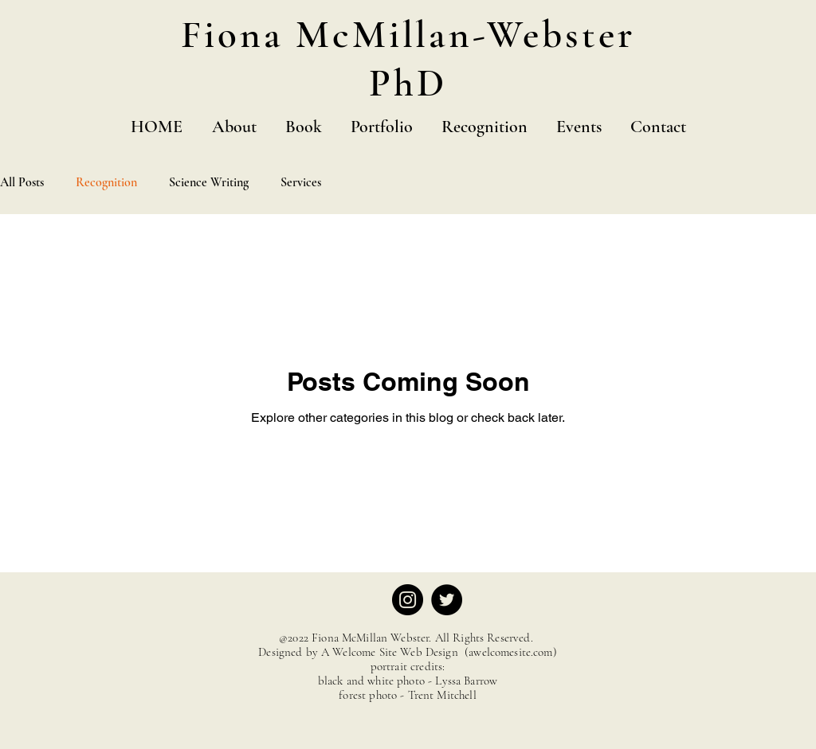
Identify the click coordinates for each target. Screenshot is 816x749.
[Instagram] (407, 599)
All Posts (22, 182)
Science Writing (209, 182)
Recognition (106, 182)
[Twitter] (446, 599)
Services (300, 182)
